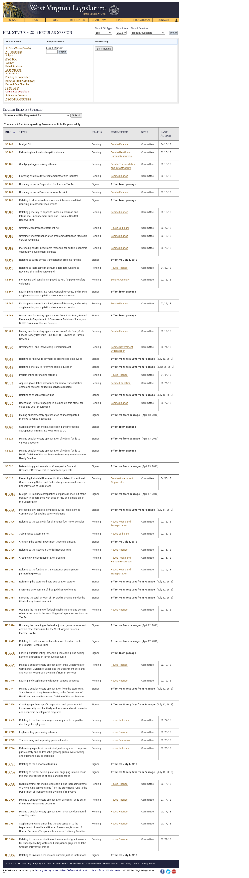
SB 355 (9, 358)
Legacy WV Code (42, 863)
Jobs (136, 863)
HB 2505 (10, 509)
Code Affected (13, 70)
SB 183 (9, 184)
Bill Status (10, 863)
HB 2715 (10, 732)
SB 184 (9, 192)
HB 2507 (10, 533)
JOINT (56, 20)
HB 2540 (10, 680)
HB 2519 (10, 641)
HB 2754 (10, 772)
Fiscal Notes (12, 88)
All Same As (12, 73)
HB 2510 (10, 557)
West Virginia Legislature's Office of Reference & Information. (62, 870)
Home (152, 863)
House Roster (110, 863)
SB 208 (9, 315)
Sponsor (9, 62)
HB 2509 (10, 549)
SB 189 (9, 248)
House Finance (119, 267)
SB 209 (9, 331)
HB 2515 (10, 609)
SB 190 (9, 259)
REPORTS (120, 20)
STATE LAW (99, 20)
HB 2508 (10, 541)
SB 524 (9, 426)
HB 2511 (10, 569)
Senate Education (121, 383)
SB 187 (9, 228)
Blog (128, 863)
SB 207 (9, 303)
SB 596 (9, 466)
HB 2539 (10, 664)
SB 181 (9, 164)
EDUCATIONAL (142, 20)
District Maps (77, 863)
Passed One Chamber (17, 84)
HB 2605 (10, 720)
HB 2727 (10, 764)
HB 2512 (10, 581)
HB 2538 (10, 653)
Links (144, 863)
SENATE (13, 20)
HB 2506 (10, 521)
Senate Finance (119, 144)
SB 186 (9, 212)
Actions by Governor (16, 95)
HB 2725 (10, 740)
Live (122, 863)
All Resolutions (13, 52)
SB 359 (9, 367)
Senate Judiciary (120, 279)
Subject (9, 55)
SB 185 (9, 200)
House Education (120, 740)
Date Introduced (14, 66)
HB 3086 (10, 855)
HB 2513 (10, 589)
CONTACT (163, 20)
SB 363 (9, 375)
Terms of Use (98, 870)
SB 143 (9, 144)
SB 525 (9, 438)
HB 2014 (10, 494)
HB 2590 (10, 704)
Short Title (11, 59)
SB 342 (9, 347)
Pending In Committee (17, 77)
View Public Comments (18, 98)
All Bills (9, 48)
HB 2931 (10, 823)
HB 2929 (10, 799)
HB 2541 (10, 688)
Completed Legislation (17, 91)
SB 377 (9, 403)
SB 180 (9, 152)
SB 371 (9, 395)
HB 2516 (10, 625)
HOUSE (35, 20)
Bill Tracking (104, 48)
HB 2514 (10, 597)
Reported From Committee (20, 80)
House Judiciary (120, 228)
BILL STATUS (77, 20)
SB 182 (9, 176)
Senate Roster (93, 863)
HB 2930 (10, 811)
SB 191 (9, 267)
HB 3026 (10, 839)
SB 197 (9, 291)
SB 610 (9, 478)
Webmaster (113, 870)
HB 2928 (10, 784)
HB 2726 (10, 748)
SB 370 (9, 383)
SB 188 (9, 236)
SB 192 (9, 279)
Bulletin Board (60, 863)
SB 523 (9, 415)
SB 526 (9, 450)
